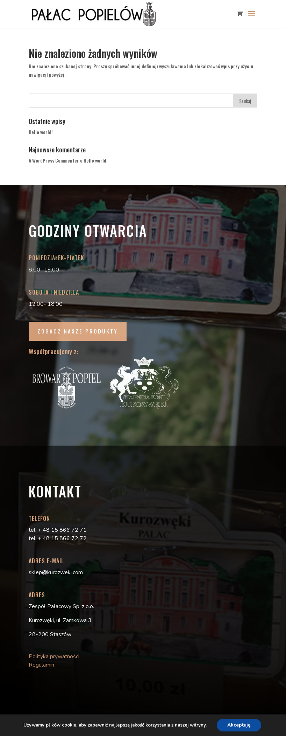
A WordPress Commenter (54, 160)
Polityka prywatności (54, 656)
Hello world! (41, 132)
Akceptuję (239, 725)
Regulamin (41, 665)
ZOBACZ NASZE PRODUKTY (77, 331)
